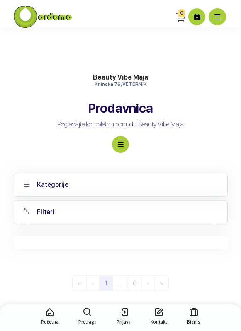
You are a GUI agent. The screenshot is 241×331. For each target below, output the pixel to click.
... (120, 283)
